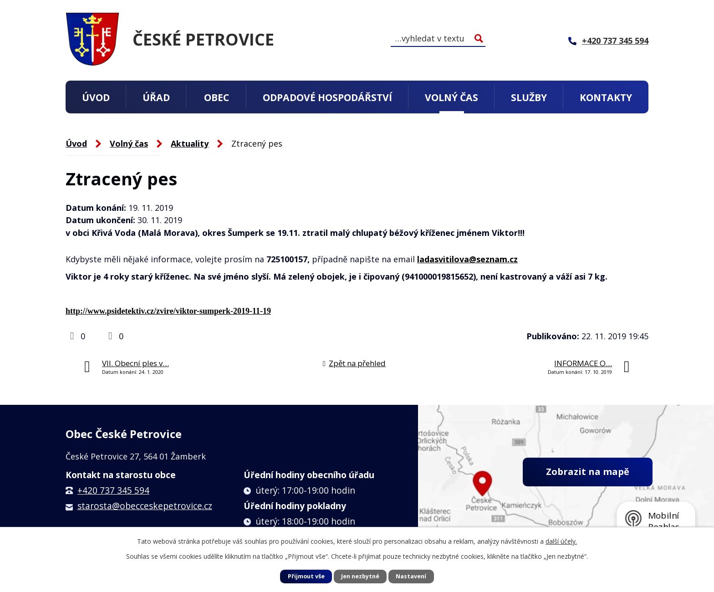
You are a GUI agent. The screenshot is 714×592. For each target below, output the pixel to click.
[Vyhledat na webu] (438, 38)
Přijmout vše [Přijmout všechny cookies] (306, 576)
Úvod (96, 97)
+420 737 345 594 (113, 490)
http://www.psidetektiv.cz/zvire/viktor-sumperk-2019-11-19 (168, 311)
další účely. (561, 541)
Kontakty (606, 97)
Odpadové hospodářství (327, 97)
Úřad (156, 97)
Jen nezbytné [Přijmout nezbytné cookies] (360, 576)
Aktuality (190, 143)
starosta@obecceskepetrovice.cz (144, 506)
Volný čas (451, 97)
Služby (529, 97)
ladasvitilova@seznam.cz (467, 259)
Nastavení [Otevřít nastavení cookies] (411, 576)
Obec (216, 97)
